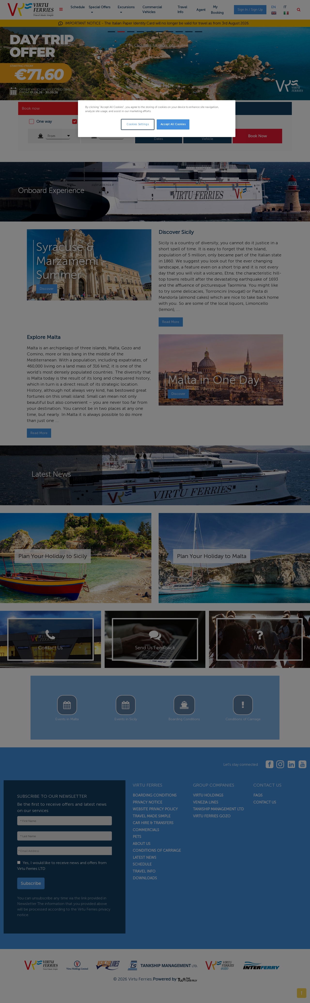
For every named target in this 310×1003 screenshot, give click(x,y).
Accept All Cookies (173, 124)
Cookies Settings (137, 124)
